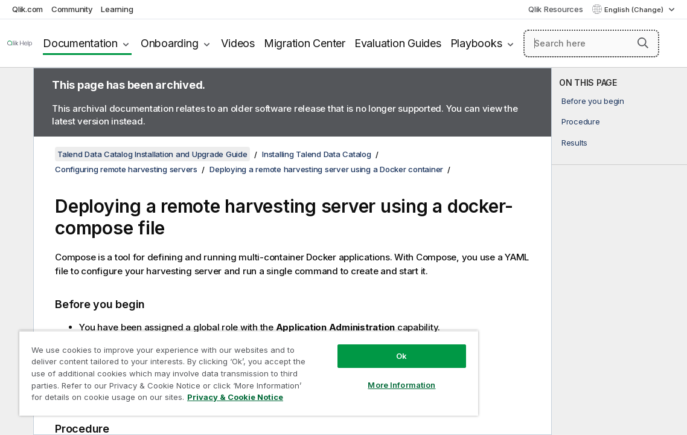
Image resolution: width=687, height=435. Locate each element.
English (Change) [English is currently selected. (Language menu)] (634, 9)
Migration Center (304, 43)
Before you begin (592, 101)
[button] (643, 43)
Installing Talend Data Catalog (316, 154)
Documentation (80, 43)
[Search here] (591, 43)
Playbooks (476, 43)
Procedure (580, 121)
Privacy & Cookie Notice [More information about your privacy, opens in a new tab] (235, 397)
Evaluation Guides (397, 43)
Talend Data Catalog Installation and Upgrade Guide (152, 154)
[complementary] (619, 251)
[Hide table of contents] (15, 86)
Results (574, 142)
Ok (401, 356)
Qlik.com (27, 9)
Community (72, 9)
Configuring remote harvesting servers (126, 169)
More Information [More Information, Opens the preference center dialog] (401, 385)
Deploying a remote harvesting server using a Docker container (326, 169)
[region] (248, 373)
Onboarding (170, 43)
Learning (117, 9)
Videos (238, 43)
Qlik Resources (555, 9)
